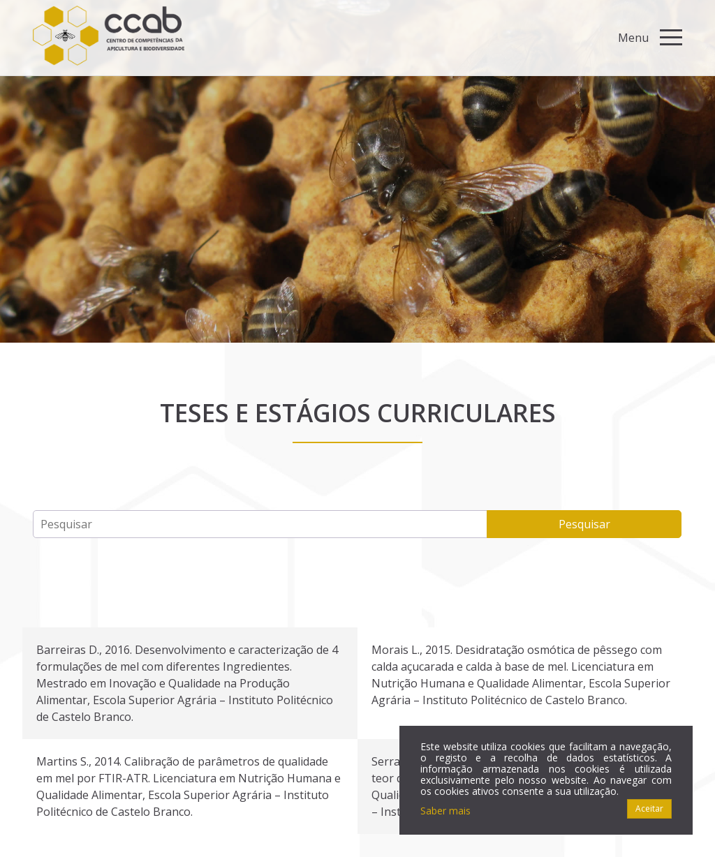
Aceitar (649, 808)
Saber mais (445, 810)
